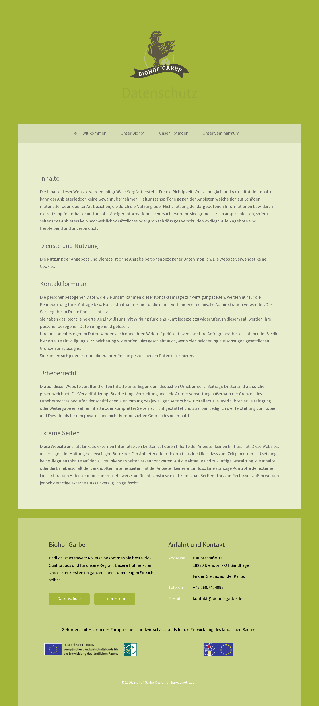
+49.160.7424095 (208, 588)
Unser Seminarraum (220, 133)
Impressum (114, 599)
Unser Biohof (133, 133)
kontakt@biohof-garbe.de (217, 599)
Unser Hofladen (173, 133)
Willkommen (94, 133)
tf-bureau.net (177, 683)
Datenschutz (69, 599)
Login (193, 683)
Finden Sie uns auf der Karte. (219, 576)
